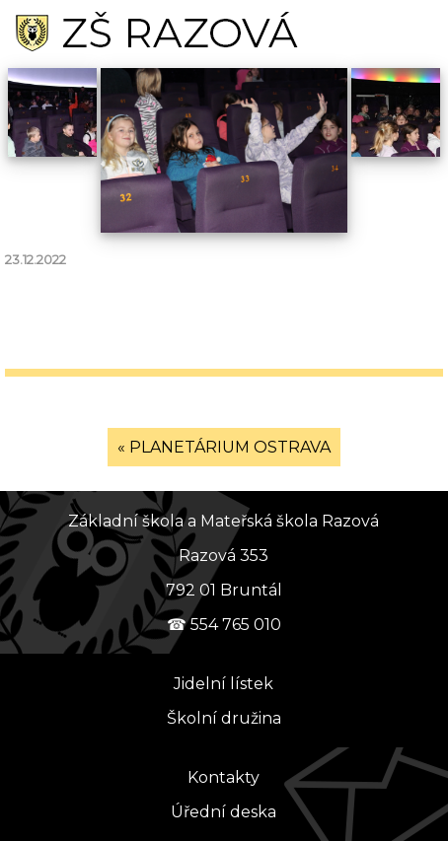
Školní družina (224, 718)
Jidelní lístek (223, 683)
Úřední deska (223, 812)
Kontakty (223, 777)
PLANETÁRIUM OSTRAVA (230, 447)
